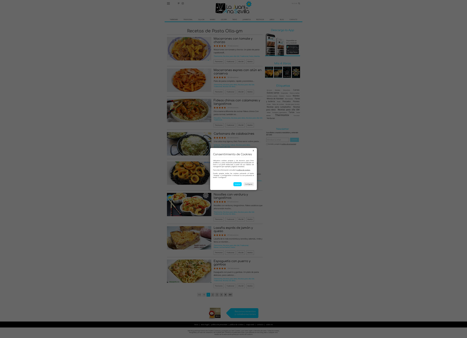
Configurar (249, 184)
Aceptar (237, 184)
